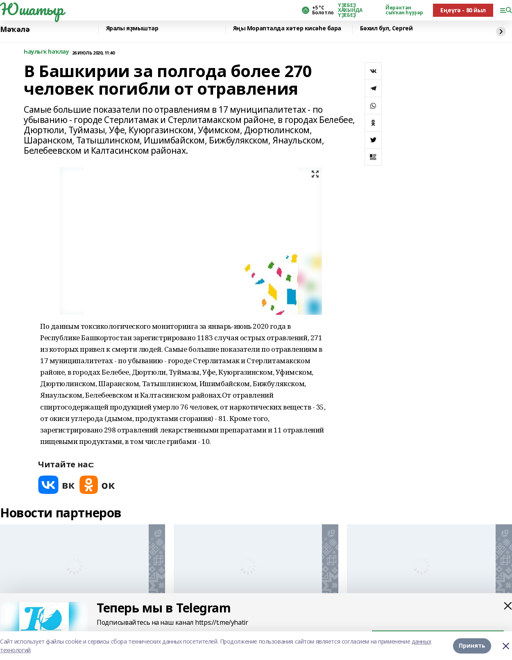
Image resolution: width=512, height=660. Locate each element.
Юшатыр (31, 9)
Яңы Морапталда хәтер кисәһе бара (287, 28)
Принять (472, 645)
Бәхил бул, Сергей (386, 28)
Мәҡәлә (14, 29)
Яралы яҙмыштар (132, 28)
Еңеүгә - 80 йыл (463, 10)
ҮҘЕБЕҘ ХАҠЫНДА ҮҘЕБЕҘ (350, 10)
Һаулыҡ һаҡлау (46, 51)
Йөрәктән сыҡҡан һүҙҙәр (404, 10)
